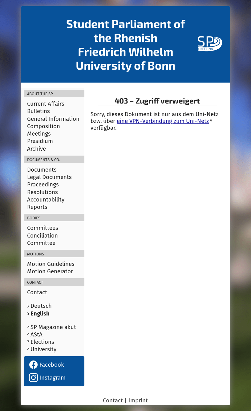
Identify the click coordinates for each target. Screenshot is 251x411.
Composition (43, 126)
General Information (53, 119)
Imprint (138, 400)
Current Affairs (45, 103)
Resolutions (42, 192)
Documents (42, 169)
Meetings (39, 133)
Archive (36, 148)
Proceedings (43, 184)
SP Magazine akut (53, 327)
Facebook (46, 364)
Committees (42, 228)
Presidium (40, 141)
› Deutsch (39, 306)
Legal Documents (49, 177)
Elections (42, 342)
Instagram (47, 377)
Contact (37, 292)
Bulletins (38, 111)
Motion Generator (50, 271)
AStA (36, 334)
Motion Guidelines (51, 264)
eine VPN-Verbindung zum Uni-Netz (163, 121)
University (43, 349)
